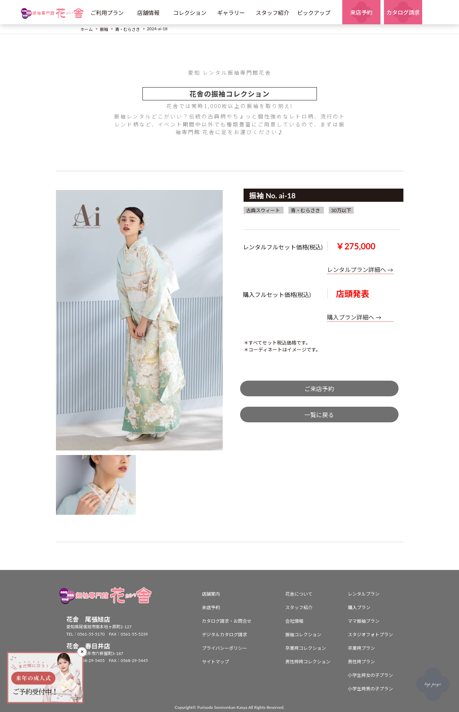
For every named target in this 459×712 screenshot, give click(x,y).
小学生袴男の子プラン (370, 689)
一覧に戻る (319, 415)
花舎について (298, 594)
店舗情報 (148, 12)
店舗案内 (211, 594)
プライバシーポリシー (224, 648)
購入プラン (359, 607)
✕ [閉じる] (82, 651)
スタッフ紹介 (272, 12)
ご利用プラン (107, 12)
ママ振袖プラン (363, 621)
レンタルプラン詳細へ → (360, 269)
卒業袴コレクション (305, 648)
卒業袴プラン (361, 648)
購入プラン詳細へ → (354, 317)
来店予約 (211, 607)
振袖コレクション (303, 634)
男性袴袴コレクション (307, 661)
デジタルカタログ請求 (224, 634)
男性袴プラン (361, 661)
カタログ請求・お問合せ (227, 621)
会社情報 (294, 621)
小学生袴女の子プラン (370, 675)
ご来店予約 (319, 388)
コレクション (189, 12)
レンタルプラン (363, 594)
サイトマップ (215, 661)
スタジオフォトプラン (370, 634)
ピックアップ (313, 12)
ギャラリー (231, 12)
